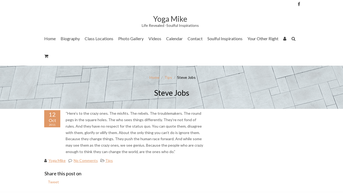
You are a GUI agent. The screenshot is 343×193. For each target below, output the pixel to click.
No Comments (86, 160)
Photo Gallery (131, 38)
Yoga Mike (57, 160)
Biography (70, 38)
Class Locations (99, 38)
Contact (195, 38)
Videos (154, 38)
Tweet (53, 182)
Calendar (174, 38)
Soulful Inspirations (225, 38)
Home (50, 38)
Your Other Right (262, 38)
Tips (168, 77)
